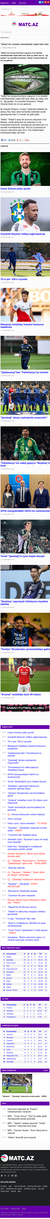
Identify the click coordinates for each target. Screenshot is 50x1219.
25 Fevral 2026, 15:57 (8, 237)
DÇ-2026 (41, 1189)
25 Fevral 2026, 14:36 (8, 421)
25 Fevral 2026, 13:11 (8, 652)
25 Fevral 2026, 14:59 (8, 330)
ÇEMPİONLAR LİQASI (14, 1189)
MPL (10, 1186)
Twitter (40, 2)
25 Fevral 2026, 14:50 (8, 375)
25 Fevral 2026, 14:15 (8, 469)
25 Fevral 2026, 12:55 (8, 697)
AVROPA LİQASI (30, 1189)
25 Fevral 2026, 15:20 (8, 282)
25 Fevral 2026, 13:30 (8, 607)
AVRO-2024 (5, 1191)
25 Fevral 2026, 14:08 (8, 514)
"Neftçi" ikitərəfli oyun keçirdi (22, 1137)
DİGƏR (13, 1191)
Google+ (45, 2)
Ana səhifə (5, 1209)
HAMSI (45, 1070)
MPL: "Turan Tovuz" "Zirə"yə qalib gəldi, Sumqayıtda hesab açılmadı (27, 1117)
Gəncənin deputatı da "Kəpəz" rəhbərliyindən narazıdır (23, 1110)
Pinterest (48, 2)
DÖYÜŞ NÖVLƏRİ (34, 1186)
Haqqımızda (5, 3)
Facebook (42, 2)
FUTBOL (4, 1186)
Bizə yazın (22, 3)
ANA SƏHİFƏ (4, 37)
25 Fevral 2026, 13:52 (8, 559)
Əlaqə (14, 3)
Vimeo (12, 1176)
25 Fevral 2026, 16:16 (8, 192)
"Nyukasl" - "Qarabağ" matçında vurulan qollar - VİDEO (24, 1096)
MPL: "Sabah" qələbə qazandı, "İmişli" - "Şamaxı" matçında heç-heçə (27, 1124)
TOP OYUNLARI (20, 1186)
